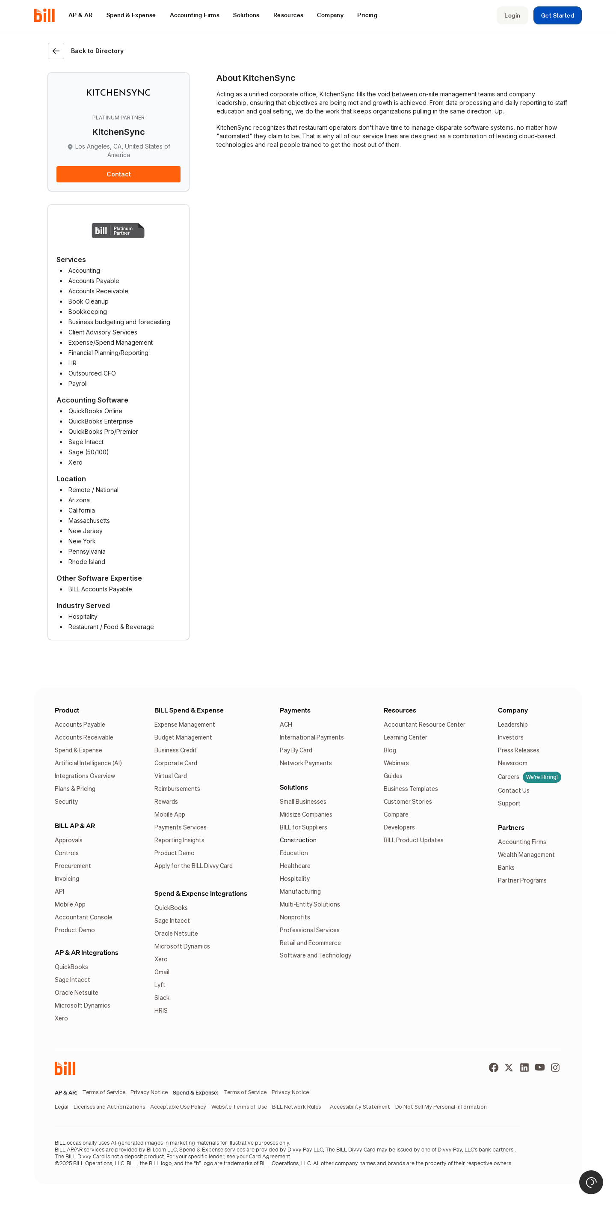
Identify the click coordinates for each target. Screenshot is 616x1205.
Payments (295, 710)
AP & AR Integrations (86, 952)
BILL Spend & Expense (189, 710)
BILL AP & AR (75, 825)
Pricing (367, 15)
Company (513, 710)
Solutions (294, 787)
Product (67, 710)
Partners (511, 827)
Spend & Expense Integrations (200, 893)
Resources (400, 710)
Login (512, 15)
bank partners (496, 1149)
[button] (81, 15)
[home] (48, 15)
